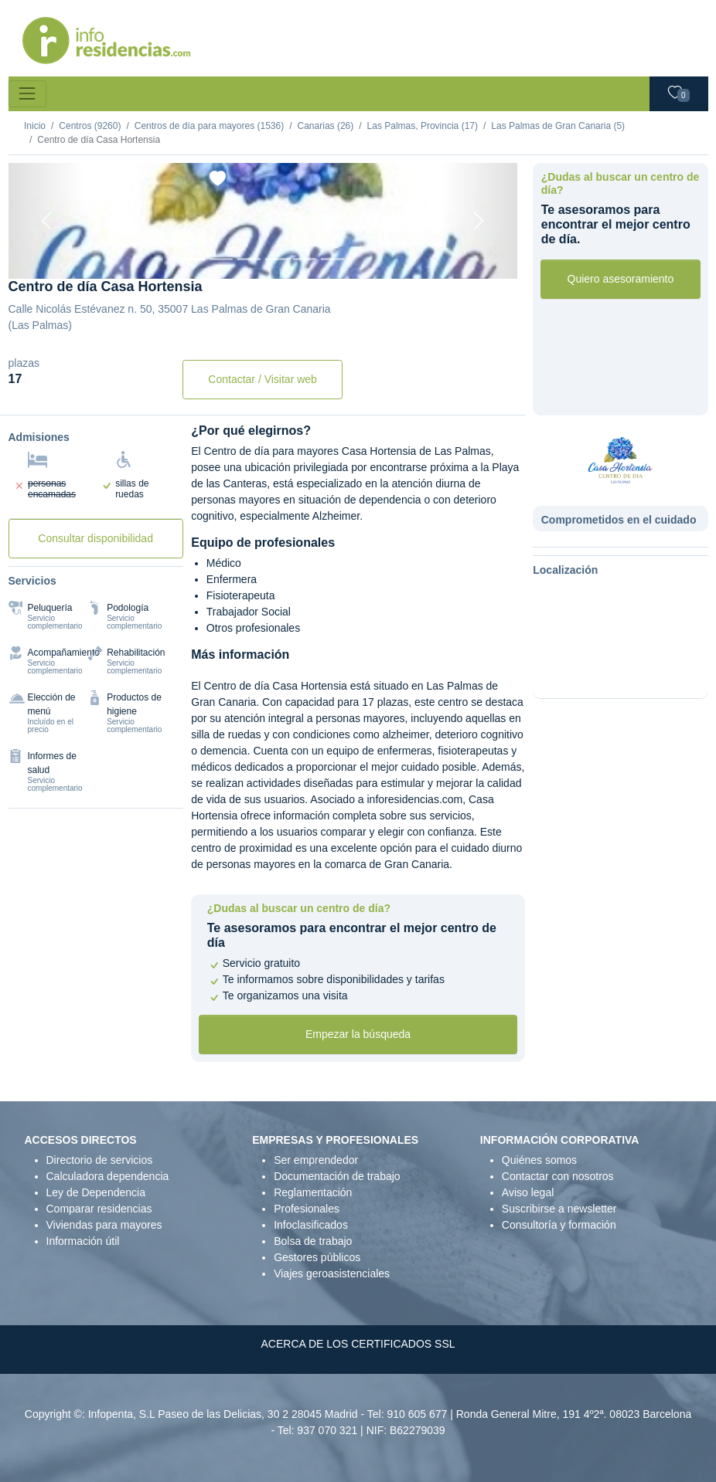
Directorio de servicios (99, 1160)
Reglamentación (313, 1192)
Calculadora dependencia (107, 1176)
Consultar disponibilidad (95, 538)
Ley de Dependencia (95, 1192)
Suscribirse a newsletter (559, 1208)
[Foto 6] (332, 259)
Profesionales (306, 1208)
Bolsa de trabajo (313, 1241)
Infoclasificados (311, 1225)
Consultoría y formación (559, 1225)
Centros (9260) (90, 125)
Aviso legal (528, 1192)
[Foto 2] (221, 259)
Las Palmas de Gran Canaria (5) (558, 125)
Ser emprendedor (316, 1160)
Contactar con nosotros (558, 1176)
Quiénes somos (539, 1160)
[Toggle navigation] (27, 93)
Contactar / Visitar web (262, 379)
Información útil (83, 1241)
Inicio (35, 125)
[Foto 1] (193, 259)
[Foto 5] (304, 259)
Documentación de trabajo (337, 1176)
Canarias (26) (326, 125)
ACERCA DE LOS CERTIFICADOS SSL (358, 1344)
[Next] (479, 221)
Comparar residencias (99, 1208)
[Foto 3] (249, 259)
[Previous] (47, 221)
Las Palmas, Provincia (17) (422, 125)
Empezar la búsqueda (358, 1034)
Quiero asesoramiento (621, 279)
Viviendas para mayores (104, 1225)
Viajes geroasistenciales (332, 1273)
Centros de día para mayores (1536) (209, 125)
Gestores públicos (317, 1257)
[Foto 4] (276, 259)
